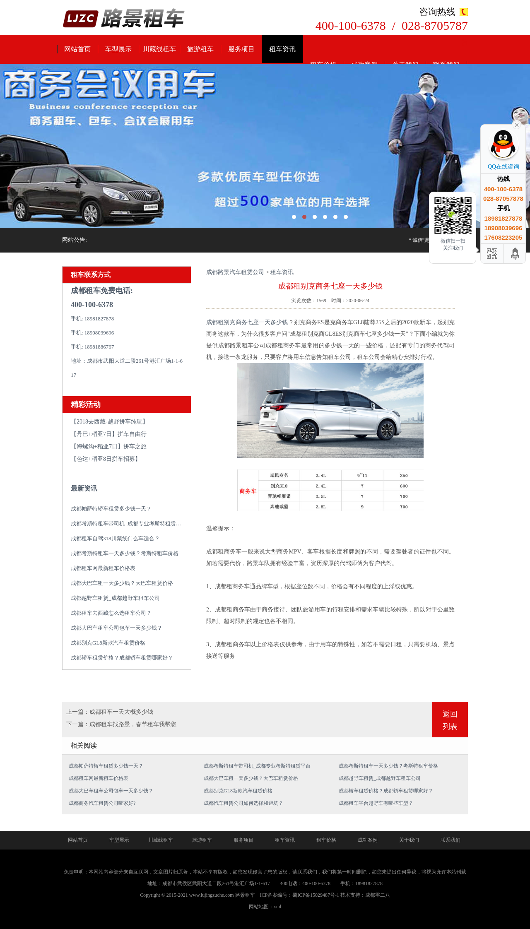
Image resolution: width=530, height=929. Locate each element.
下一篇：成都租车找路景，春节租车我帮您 (121, 724)
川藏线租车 (159, 49)
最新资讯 (84, 488)
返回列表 (450, 720)
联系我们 (450, 840)
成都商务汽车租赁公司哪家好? (102, 803)
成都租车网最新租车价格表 (103, 568)
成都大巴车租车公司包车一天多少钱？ (116, 628)
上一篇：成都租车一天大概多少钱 (109, 712)
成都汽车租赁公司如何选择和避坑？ (243, 803)
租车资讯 (282, 49)
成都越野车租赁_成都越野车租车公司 (115, 598)
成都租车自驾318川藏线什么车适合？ (115, 538)
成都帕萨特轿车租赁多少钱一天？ (111, 508)
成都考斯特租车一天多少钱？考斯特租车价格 (124, 553)
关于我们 (409, 840)
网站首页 (77, 49)
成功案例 (368, 840)
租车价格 (326, 840)
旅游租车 (200, 49)
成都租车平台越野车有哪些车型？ (376, 803)
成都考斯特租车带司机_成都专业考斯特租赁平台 (129, 523)
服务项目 (241, 49)
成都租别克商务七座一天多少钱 (247, 322)
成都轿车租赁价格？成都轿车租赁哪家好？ (122, 658)
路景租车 (245, 895)
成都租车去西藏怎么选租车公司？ (111, 613)
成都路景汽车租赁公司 (235, 272)
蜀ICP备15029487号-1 (315, 895)
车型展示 (118, 49)
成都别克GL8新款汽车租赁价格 (108, 643)
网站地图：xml (265, 907)
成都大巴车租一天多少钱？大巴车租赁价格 (122, 583)
